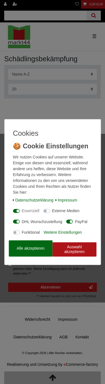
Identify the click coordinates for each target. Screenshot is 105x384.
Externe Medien (66, 211)
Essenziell (30, 211)
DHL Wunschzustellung (42, 221)
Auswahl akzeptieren (74, 249)
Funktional (31, 232)
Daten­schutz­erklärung (33, 200)
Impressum (66, 200)
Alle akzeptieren (31, 248)
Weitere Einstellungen (63, 232)
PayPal (81, 221)
